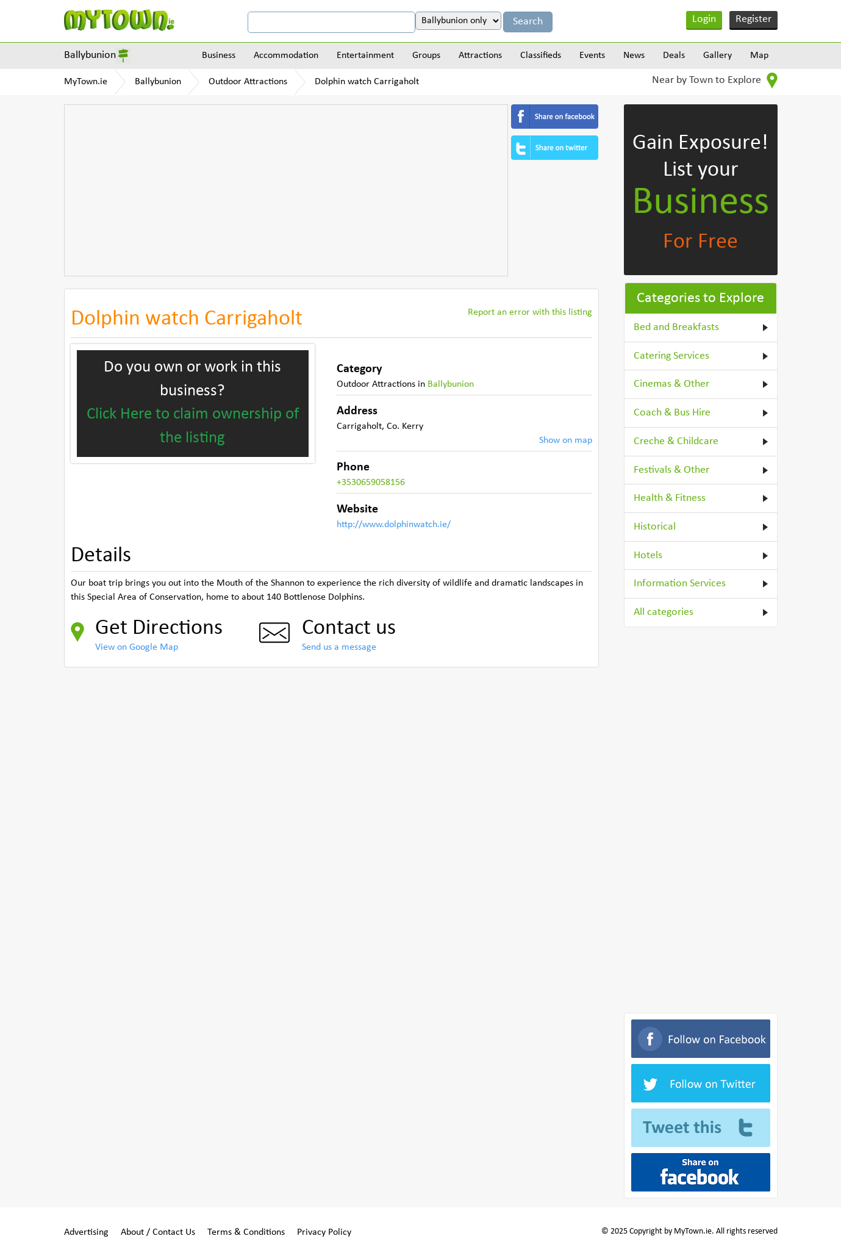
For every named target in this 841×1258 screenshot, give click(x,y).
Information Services (680, 583)
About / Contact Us (158, 1232)
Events (592, 55)
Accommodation (286, 55)
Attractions (480, 55)
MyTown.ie (85, 82)
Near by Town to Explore (715, 80)
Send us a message (339, 647)
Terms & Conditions (246, 1232)
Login (704, 19)
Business (218, 55)
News (634, 55)
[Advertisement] (286, 190)
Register (753, 19)
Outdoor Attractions (248, 82)
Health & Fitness (670, 498)
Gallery (717, 55)
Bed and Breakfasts (676, 327)
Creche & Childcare (676, 441)
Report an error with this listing (530, 312)
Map (759, 55)
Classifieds (540, 55)
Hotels (648, 555)
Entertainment (365, 55)
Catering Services (671, 356)
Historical (655, 527)
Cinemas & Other (671, 384)
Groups (426, 55)
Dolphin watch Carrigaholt (367, 82)
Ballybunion (90, 55)
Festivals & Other (671, 470)
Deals (674, 55)
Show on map (565, 440)
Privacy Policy (324, 1232)
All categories (663, 612)
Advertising (86, 1232)
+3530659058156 (371, 482)
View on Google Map (136, 647)
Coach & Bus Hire (672, 413)
